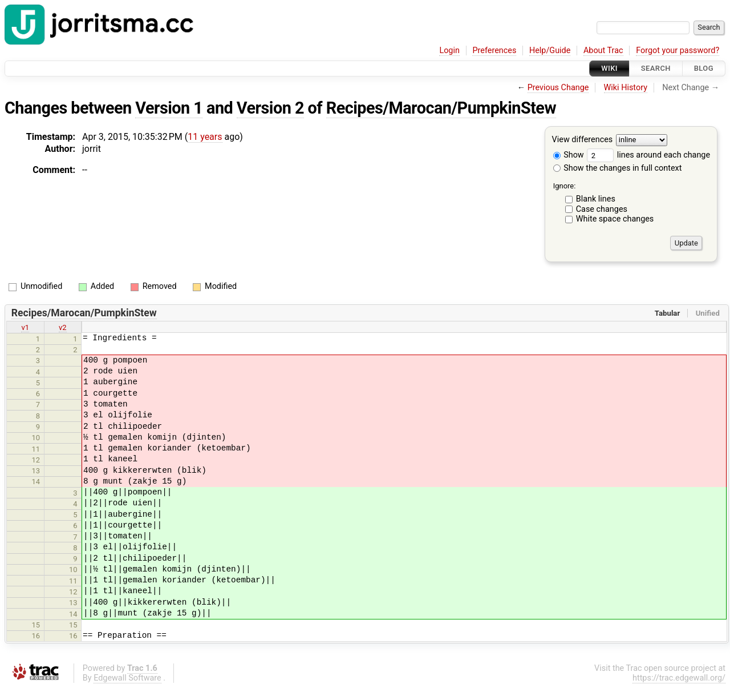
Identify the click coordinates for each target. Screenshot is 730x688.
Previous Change (558, 87)
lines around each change (648, 155)
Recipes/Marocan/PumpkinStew (441, 108)
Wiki (609, 68)
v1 (25, 327)
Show (568, 155)
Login (449, 50)
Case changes (601, 209)
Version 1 (168, 108)
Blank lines (595, 199)
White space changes (615, 219)
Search (656, 68)
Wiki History (625, 87)
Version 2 (270, 108)
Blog (703, 68)
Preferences (494, 50)
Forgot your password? (677, 50)
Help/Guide (549, 50)
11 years (205, 136)
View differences (582, 140)
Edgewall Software (127, 678)
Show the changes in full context (617, 168)
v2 (63, 327)
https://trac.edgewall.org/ (678, 678)
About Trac (603, 50)
